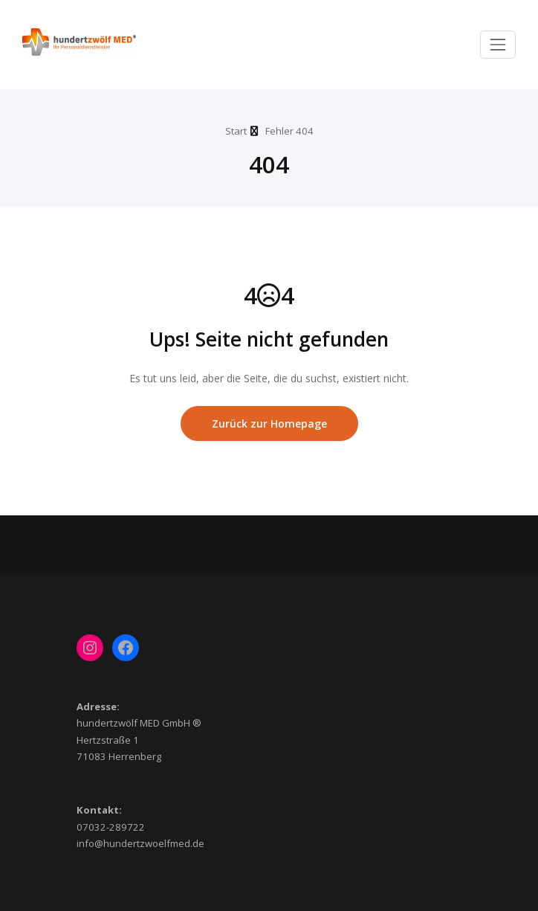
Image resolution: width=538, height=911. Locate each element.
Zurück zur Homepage (269, 423)
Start (236, 131)
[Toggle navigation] (498, 44)
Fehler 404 (289, 131)
